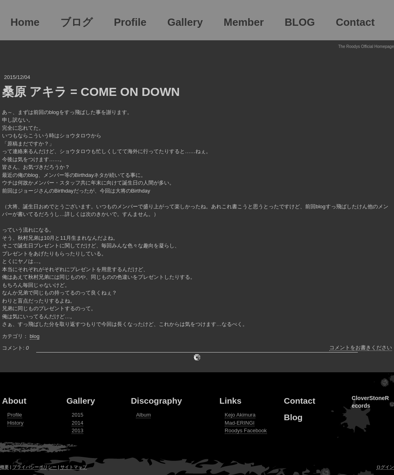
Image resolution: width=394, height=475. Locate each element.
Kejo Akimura (240, 415)
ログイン (385, 467)
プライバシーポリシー (34, 467)
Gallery (80, 400)
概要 (4, 467)
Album (143, 415)
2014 (77, 423)
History (15, 423)
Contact (299, 400)
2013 (77, 430)
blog (35, 336)
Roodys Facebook (246, 430)
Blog (293, 417)
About (14, 400)
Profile (14, 415)
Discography (156, 400)
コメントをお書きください (360, 347)
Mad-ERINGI (239, 423)
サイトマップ (73, 467)
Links (231, 400)
